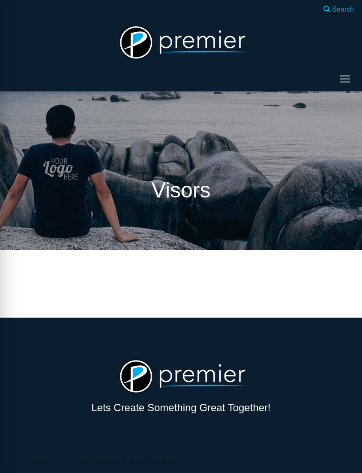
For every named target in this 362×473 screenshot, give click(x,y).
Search (338, 9)
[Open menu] (344, 79)
